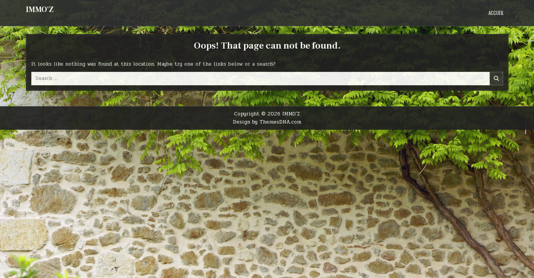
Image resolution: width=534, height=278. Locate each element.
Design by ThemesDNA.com (267, 122)
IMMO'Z (40, 10)
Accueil (496, 13)
